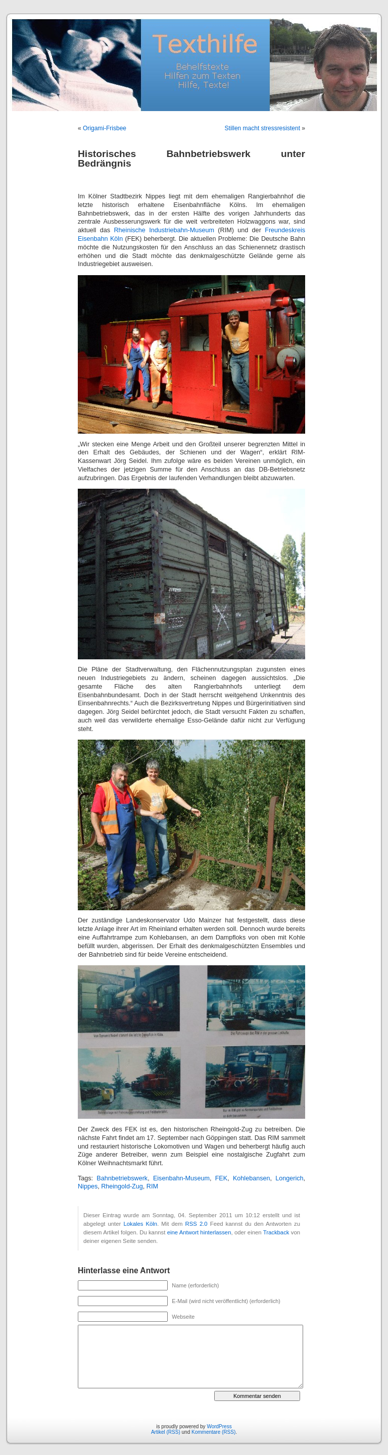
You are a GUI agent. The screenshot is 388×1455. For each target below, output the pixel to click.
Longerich (289, 1178)
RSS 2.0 (196, 1224)
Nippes (88, 1186)
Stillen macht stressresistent (262, 128)
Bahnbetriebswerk (122, 1178)
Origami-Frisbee (104, 128)
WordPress (219, 1426)
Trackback (276, 1232)
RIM (152, 1186)
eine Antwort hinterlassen (199, 1232)
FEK (221, 1178)
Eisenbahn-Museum (181, 1178)
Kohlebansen (251, 1178)
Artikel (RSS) (165, 1432)
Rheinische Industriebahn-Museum (164, 230)
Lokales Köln (140, 1224)
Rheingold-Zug (122, 1186)
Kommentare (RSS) (213, 1432)
